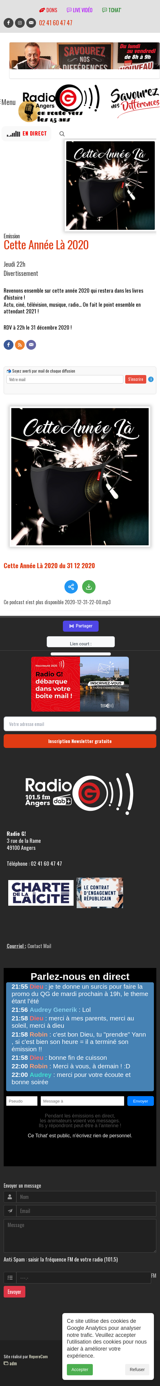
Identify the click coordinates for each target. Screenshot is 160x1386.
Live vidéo (80, 10)
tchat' (111, 10)
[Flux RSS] (20, 345)
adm (10, 1347)
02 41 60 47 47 (55, 22)
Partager (80, 610)
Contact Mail (39, 930)
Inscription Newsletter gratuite (80, 725)
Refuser (137, 1370)
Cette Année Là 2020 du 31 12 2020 (49, 565)
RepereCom (38, 1340)
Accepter (79, 1370)
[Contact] (31, 345)
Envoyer (14, 1276)
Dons (48, 10)
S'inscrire (135, 379)
